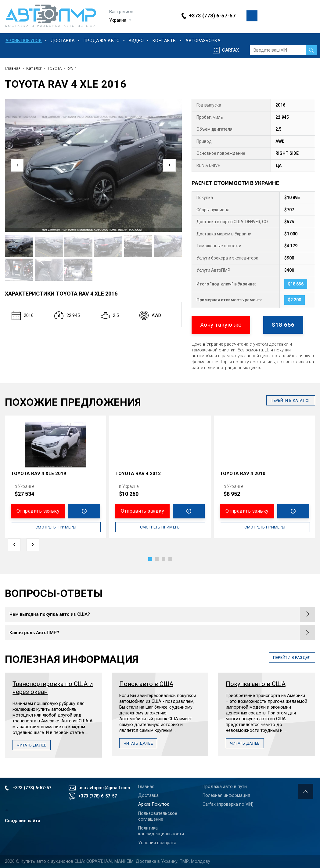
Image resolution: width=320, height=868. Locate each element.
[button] (150, 559)
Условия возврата (157, 842)
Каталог (34, 68)
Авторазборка (202, 40)
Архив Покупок (23, 40)
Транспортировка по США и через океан (53, 688)
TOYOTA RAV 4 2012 (138, 473)
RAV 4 (72, 68)
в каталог (291, 400)
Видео (136, 40)
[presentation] (17, 165)
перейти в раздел (292, 657)
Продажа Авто (102, 40)
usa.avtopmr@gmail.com (103, 787)
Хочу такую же (221, 324)
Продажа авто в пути (225, 786)
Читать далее (31, 745)
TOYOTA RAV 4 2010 (242, 473)
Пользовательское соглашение (157, 816)
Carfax (230, 50)
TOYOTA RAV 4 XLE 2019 (38, 473)
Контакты (165, 40)
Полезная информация (226, 795)
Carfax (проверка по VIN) (228, 804)
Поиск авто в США (146, 684)
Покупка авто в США (256, 684)
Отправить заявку (38, 511)
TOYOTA (55, 68)
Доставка (63, 40)
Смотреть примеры (55, 527)
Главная (12, 68)
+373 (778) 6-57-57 (212, 16)
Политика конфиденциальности (161, 831)
